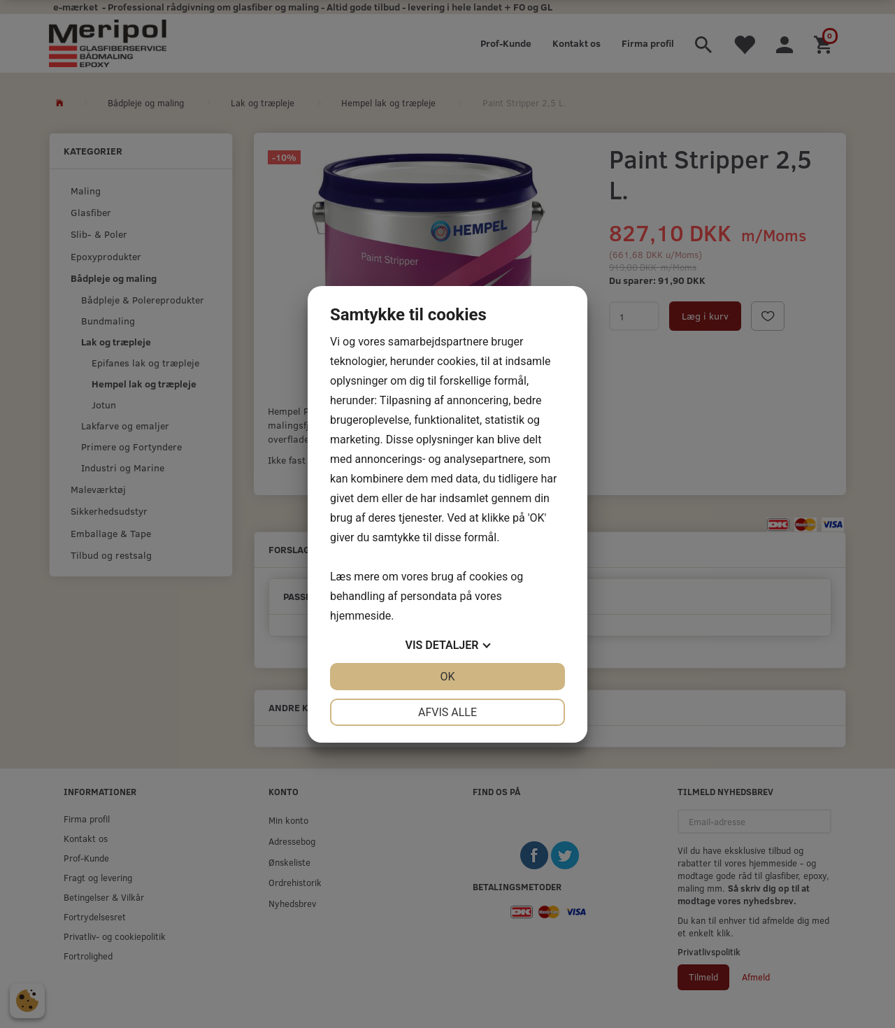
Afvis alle (447, 712)
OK (447, 676)
